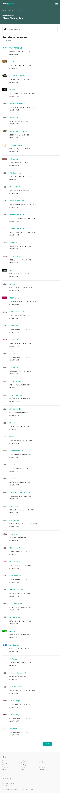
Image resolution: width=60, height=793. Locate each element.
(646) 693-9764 (14, 54)
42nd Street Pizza (15, 603)
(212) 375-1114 (14, 554)
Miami (4, 765)
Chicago (41, 760)
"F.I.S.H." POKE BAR (15, 48)
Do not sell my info (8, 786)
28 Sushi (12, 423)
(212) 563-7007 (14, 582)
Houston (41, 765)
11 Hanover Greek (15, 145)
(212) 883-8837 (14, 624)
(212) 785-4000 (14, 152)
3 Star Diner (13, 534)
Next (47, 743)
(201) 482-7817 (14, 388)
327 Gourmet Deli (15, 548)
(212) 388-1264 (14, 471)
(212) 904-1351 (14, 568)
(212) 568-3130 (14, 221)
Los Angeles (5, 763)
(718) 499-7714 (14, 124)
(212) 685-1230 (14, 235)
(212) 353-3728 (14, 401)
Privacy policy (6, 781)
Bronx (22, 769)
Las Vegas (42, 767)
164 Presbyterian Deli (16, 215)
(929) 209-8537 (14, 735)
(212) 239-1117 (14, 346)
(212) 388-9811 (14, 165)
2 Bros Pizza (13, 326)
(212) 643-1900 (14, 610)
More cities (42, 769)
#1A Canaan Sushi (15, 62)
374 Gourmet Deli (15, 576)
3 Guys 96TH (13, 506)
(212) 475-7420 (14, 499)
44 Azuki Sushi (14, 617)
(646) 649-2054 (14, 526)
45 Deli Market (14, 645)
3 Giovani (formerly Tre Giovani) (20, 492)
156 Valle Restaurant (16, 201)
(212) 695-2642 (14, 332)
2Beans (12, 437)
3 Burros (12, 465)
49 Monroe (13, 659)
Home (4, 10)
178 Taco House (15, 256)
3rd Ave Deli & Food (16, 589)
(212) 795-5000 (14, 693)
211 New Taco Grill (15, 395)
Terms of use (6, 778)
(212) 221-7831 (14, 485)
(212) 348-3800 (14, 513)
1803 (11, 270)
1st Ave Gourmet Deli (16, 312)
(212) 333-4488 (14, 707)
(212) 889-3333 (14, 415)
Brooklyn (23, 760)
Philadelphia (42, 763)
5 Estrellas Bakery (15, 687)
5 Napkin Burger (14, 701)
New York (11, 10)
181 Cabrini (13, 284)
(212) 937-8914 (14, 443)
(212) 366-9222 (14, 138)
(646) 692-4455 (14, 179)
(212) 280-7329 (14, 110)
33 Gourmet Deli (14, 562)
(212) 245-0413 (14, 679)
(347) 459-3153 (14, 82)
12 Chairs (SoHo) (15, 187)
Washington (5, 767)
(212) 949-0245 (14, 638)
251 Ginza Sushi (15, 409)
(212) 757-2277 (14, 721)
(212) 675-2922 (14, 360)
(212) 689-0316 (14, 596)
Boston (4, 769)
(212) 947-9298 (14, 68)
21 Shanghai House (16, 381)
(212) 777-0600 (14, 374)
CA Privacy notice (8, 783)
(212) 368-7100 (14, 207)
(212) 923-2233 (14, 290)
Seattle (23, 767)
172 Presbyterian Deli (16, 228)
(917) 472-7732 (14, 665)
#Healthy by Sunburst (17, 76)
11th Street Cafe (15, 173)
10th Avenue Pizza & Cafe (18, 131)
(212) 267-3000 (14, 276)
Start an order (54, 50)
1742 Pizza (13, 242)
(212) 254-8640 (14, 193)
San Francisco (25, 763)
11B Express (13, 159)
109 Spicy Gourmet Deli (17, 103)
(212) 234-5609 (14, 304)
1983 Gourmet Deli (15, 298)
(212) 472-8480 (14, 318)
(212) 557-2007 (14, 651)
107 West (12, 90)
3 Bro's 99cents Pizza (16, 451)
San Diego (23, 765)
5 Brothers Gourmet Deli (17, 673)
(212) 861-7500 (14, 540)
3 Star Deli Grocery (15, 520)
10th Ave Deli (13, 117)
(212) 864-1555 (14, 96)
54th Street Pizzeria (16, 728)
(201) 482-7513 (14, 249)
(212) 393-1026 (14, 263)
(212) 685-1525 (14, 429)
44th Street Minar (15, 631)
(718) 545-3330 (14, 457)
